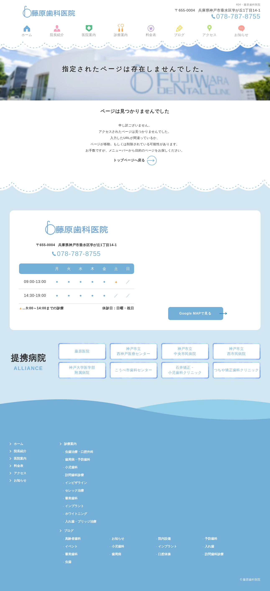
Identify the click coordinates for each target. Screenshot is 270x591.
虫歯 (68, 562)
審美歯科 (71, 498)
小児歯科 (71, 467)
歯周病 (116, 554)
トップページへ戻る (129, 160)
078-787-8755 (79, 254)
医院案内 (90, 34)
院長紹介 (59, 34)
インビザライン (76, 482)
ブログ (177, 34)
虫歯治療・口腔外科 (79, 452)
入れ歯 (209, 546)
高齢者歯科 (73, 538)
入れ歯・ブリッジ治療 (80, 521)
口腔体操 (164, 554)
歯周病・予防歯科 (77, 459)
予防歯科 (211, 538)
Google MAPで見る (195, 313)
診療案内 (121, 34)
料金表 (150, 34)
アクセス (206, 34)
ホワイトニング (76, 513)
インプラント (74, 506)
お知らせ (237, 34)
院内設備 (164, 538)
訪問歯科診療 (74, 475)
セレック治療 (74, 490)
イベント (71, 546)
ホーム (31, 34)
